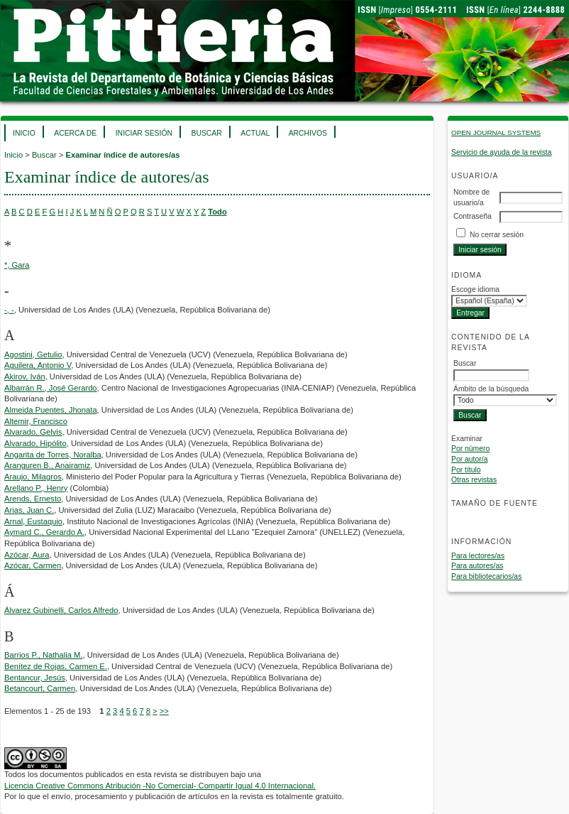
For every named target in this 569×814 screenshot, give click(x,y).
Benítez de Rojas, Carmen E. (55, 666)
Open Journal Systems (496, 132)
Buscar (206, 133)
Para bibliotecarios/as (486, 576)
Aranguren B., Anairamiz (47, 465)
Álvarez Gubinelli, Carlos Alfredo (61, 610)
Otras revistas (474, 480)
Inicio (24, 133)
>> (164, 711)
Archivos (308, 133)
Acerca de (75, 133)
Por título (466, 470)
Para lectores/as (477, 556)
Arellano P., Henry (35, 488)
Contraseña (472, 216)
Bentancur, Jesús (34, 677)
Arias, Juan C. (29, 510)
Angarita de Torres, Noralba (52, 454)
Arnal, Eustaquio (33, 521)
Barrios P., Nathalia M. (43, 655)
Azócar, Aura (26, 554)
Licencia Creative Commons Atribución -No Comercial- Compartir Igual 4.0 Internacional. (160, 785)
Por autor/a (469, 459)
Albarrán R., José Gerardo (50, 388)
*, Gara (16, 265)
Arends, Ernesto (32, 498)
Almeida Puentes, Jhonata (50, 410)
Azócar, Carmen (32, 565)
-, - (9, 309)
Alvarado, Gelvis (33, 432)
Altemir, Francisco (35, 421)
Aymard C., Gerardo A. (44, 532)
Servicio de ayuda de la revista (501, 152)
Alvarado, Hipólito (35, 443)
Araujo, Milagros (33, 476)
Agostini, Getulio (33, 354)
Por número (470, 448)
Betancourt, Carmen (39, 688)
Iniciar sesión (144, 133)
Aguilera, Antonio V (37, 365)
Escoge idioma (475, 289)
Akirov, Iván (24, 376)
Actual (255, 133)
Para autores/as (477, 566)
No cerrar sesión (497, 235)
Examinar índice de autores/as (122, 155)
